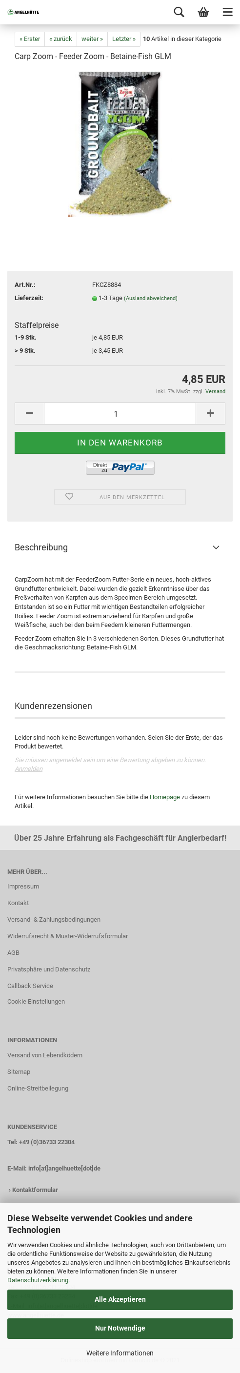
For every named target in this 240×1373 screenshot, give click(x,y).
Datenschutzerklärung (37, 1280)
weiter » (92, 38)
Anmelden (28, 768)
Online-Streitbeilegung (37, 1088)
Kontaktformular (35, 1189)
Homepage (165, 797)
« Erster (30, 38)
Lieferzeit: (29, 298)
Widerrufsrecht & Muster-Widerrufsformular (67, 936)
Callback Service (30, 985)
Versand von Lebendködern (44, 1055)
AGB (13, 952)
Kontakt (18, 903)
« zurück (60, 38)
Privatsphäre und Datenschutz (48, 969)
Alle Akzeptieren (120, 1299)
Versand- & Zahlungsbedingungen (53, 919)
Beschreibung (41, 547)
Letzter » (124, 38)
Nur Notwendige (120, 1328)
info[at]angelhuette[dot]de (64, 1168)
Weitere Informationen (120, 1353)
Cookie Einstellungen (36, 1001)
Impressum (23, 886)
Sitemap (18, 1071)
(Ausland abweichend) (151, 298)
